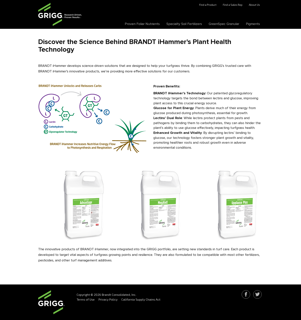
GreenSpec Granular (224, 24)
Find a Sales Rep (232, 4)
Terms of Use (86, 299)
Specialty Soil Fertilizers (184, 24)
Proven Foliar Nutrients (142, 24)
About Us (254, 4)
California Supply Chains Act (140, 299)
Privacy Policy (107, 299)
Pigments (253, 24)
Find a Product (208, 4)
